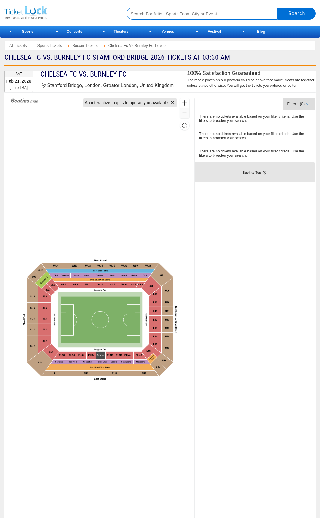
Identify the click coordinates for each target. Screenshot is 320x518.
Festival (214, 31)
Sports (28, 31)
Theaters (121, 31)
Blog (261, 31)
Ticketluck (58, 13)
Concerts (74, 31)
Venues (167, 31)
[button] (172, 102)
